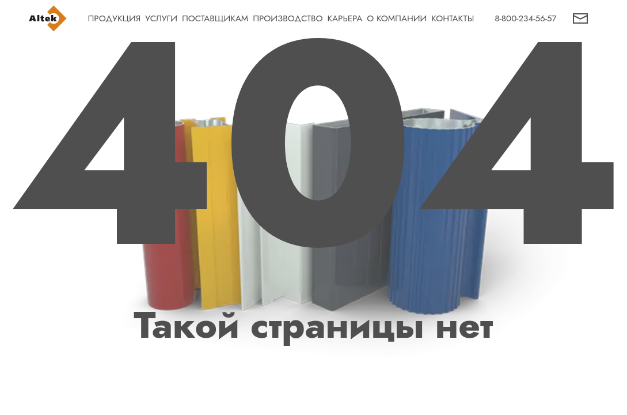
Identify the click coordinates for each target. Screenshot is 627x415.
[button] (580, 18)
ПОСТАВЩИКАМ (215, 18)
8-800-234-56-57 (525, 18)
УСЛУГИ (161, 18)
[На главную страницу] (47, 18)
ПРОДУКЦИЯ (114, 18)
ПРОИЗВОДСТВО (287, 18)
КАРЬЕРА (344, 18)
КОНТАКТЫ (452, 18)
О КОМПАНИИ (397, 18)
